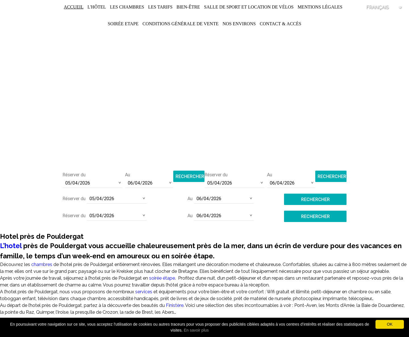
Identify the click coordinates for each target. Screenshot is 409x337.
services (144, 291)
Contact (270, 23)
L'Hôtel (96, 7)
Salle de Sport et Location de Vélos (249, 7)
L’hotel (11, 246)
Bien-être (188, 7)
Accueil (74, 7)
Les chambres (127, 7)
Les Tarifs (160, 7)
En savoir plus (196, 330)
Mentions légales (320, 7)
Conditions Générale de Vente (181, 23)
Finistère (174, 305)
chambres (41, 264)
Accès (294, 23)
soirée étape (162, 278)
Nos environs (239, 23)
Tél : (204, 144)
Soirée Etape (123, 23)
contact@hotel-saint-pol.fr (204, 152)
